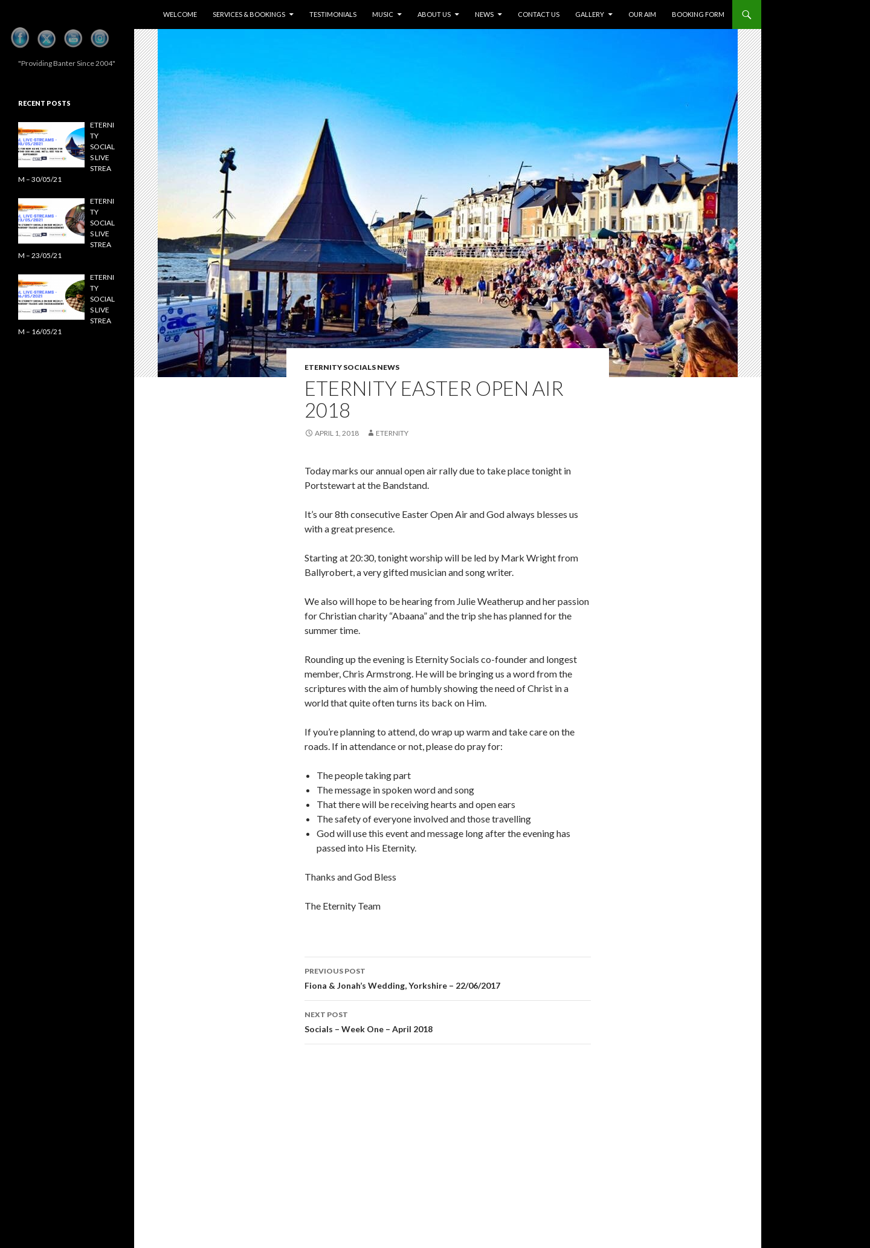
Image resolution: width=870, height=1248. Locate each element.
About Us (434, 14)
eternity (392, 433)
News (484, 14)
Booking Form (698, 14)
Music (382, 14)
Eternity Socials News (351, 367)
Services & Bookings (249, 14)
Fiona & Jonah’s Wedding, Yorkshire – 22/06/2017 (447, 977)
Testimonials (332, 14)
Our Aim (642, 14)
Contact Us (538, 14)
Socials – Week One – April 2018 (447, 1020)
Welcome (180, 14)
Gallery (589, 14)
